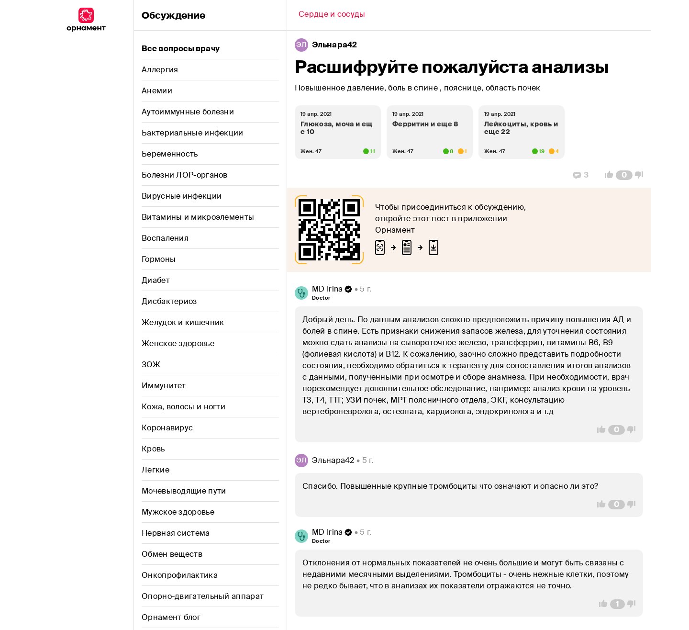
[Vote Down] (642, 175)
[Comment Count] (624, 175)
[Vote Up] (606, 175)
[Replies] (581, 175)
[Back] (332, 15)
